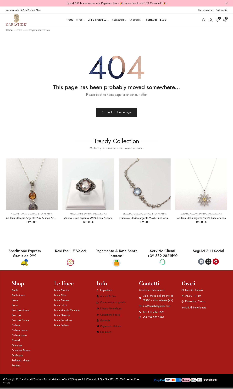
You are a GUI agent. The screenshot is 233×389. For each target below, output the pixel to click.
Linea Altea (60, 295)
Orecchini (17, 346)
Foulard (16, 341)
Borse (15, 305)
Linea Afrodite (62, 290)
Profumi (16, 366)
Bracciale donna (20, 310)
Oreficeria (17, 356)
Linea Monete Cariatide (67, 310)
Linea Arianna (45, 214)
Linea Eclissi (60, 305)
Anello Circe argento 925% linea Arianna (88, 218)
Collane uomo (19, 336)
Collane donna (29, 214)
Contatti (149, 284)
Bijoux (15, 300)
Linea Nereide (62, 315)
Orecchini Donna (21, 351)
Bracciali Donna (142, 214)
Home (9, 30)
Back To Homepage (116, 112)
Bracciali (127, 214)
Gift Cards (221, 10)
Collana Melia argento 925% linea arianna (201, 218)
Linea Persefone (63, 320)
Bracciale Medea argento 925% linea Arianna (145, 218)
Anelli (73, 214)
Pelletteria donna (21, 361)
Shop (18, 284)
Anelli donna (84, 214)
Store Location (205, 10)
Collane (15, 214)
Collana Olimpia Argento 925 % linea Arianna (33, 218)
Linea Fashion (61, 325)
